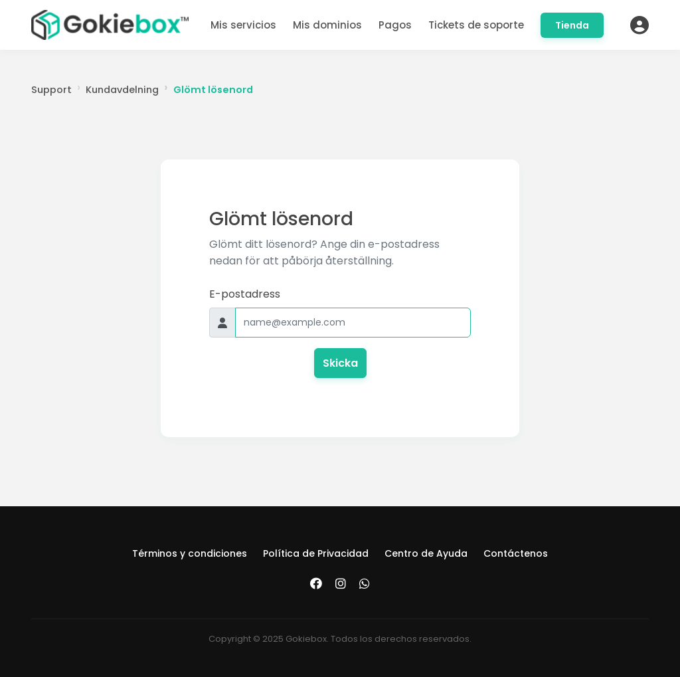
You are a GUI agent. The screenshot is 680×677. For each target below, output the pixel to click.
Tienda (572, 25)
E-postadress (244, 294)
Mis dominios (327, 25)
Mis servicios (243, 25)
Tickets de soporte (476, 25)
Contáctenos (515, 553)
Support (51, 89)
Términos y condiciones (189, 553)
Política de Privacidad (316, 553)
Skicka (340, 363)
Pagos (395, 25)
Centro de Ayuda (426, 553)
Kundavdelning (122, 89)
